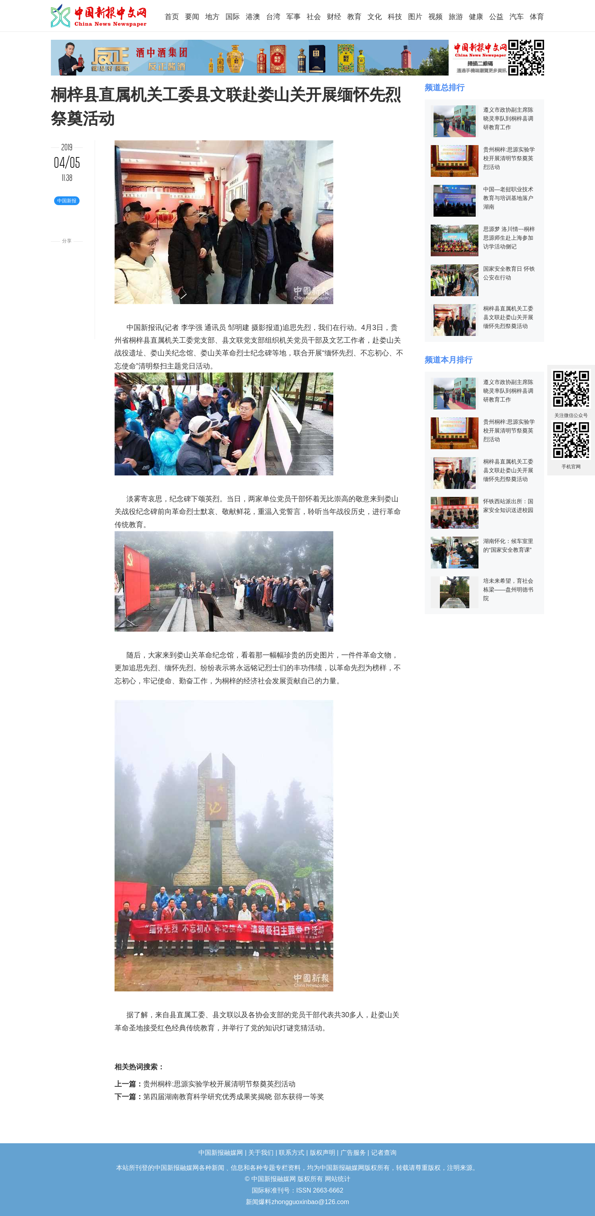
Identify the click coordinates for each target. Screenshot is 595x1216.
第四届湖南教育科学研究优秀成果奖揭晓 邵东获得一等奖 (233, 1097)
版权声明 (322, 1152)
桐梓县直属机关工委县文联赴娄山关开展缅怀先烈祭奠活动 (508, 317)
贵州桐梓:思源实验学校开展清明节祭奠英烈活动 (219, 1084)
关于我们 (261, 1152)
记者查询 (384, 1152)
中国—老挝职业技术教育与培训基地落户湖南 (508, 198)
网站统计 (337, 1178)
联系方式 (291, 1152)
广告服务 (353, 1152)
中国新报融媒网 (99, 15)
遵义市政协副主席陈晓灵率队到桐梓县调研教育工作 (508, 118)
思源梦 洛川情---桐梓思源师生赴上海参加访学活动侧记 (509, 238)
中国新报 (140, 328)
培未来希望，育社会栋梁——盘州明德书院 (508, 589)
